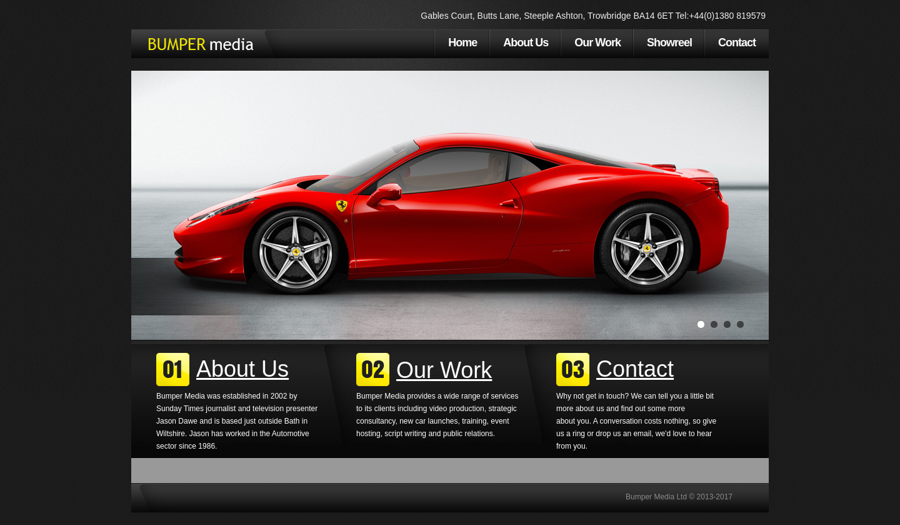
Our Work (597, 42)
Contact (737, 42)
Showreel (669, 42)
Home (462, 42)
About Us (525, 42)
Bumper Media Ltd (199, 44)
